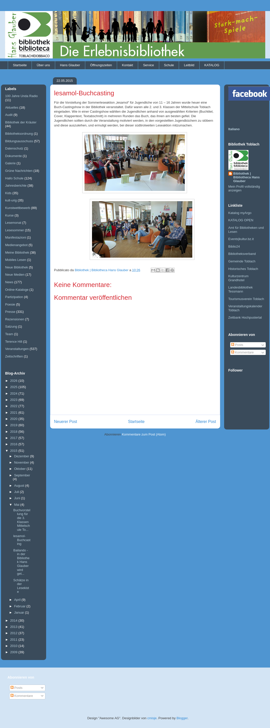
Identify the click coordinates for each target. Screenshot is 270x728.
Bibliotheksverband (242, 254)
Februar (20, 606)
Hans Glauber (70, 65)
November (22, 462)
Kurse (9, 215)
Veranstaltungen (17, 349)
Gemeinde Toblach (241, 261)
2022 (14, 406)
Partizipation (14, 297)
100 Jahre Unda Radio (21, 96)
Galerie (10, 163)
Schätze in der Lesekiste (21, 586)
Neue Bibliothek (16, 267)
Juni (17, 498)
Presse (10, 312)
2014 (14, 620)
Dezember (22, 456)
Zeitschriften (14, 356)
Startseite (20, 65)
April (18, 600)
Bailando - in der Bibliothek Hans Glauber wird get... (21, 562)
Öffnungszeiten (101, 65)
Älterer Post (206, 421)
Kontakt (127, 65)
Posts (237, 345)
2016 (14, 444)
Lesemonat (13, 223)
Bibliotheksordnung (19, 133)
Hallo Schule (14, 178)
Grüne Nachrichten (19, 171)
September (22, 475)
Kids (8, 193)
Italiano (234, 129)
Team (9, 334)
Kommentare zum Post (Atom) (144, 434)
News (9, 282)
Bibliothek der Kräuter (21, 122)
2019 (14, 425)
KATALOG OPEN (240, 220)
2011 (14, 639)
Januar (19, 612)
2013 (14, 627)
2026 (14, 381)
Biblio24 (234, 246)
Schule (169, 65)
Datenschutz (14, 148)
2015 (14, 451)
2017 (14, 438)
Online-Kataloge (17, 290)
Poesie (10, 304)
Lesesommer (14, 230)
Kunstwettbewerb (17, 208)
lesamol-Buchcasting (21, 540)
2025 (14, 387)
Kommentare (242, 352)
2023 (14, 400)
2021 (14, 412)
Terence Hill (13, 341)
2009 (14, 652)
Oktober (20, 469)
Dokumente (13, 156)
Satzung (11, 326)
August (19, 485)
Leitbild (189, 65)
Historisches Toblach (243, 269)
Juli (17, 492)
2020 (14, 419)
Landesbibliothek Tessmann (240, 289)
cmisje (152, 718)
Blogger (182, 718)
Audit (9, 115)
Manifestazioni (15, 237)
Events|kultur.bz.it (241, 239)
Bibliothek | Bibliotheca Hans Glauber (246, 177)
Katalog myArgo (240, 213)
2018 (14, 431)
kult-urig (11, 200)
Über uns (43, 65)
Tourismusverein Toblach (246, 299)
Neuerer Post (65, 421)
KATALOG (211, 65)
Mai (17, 504)
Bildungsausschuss (19, 141)
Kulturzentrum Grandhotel (238, 278)
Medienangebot (16, 245)
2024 (14, 393)
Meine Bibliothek (17, 252)
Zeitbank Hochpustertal (245, 317)
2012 (14, 633)
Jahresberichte (16, 185)
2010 (14, 646)
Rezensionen (14, 319)
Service (148, 65)
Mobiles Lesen (15, 260)
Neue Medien (15, 274)
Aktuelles (12, 107)
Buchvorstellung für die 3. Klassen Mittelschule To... (21, 520)
